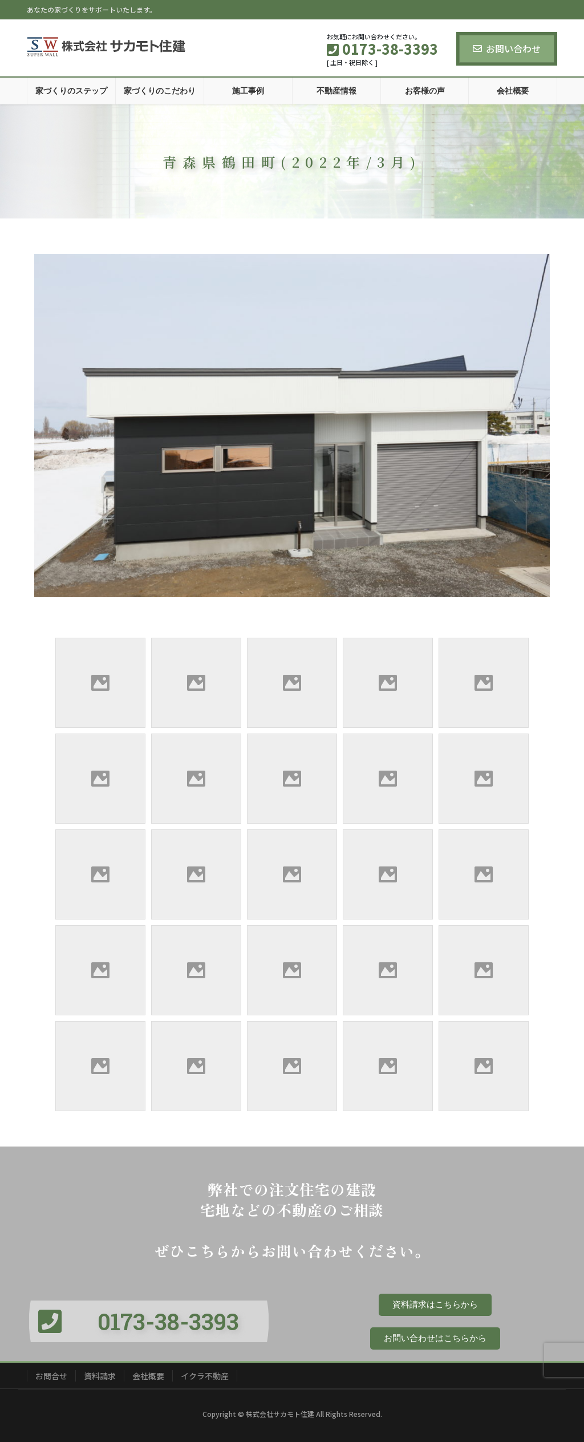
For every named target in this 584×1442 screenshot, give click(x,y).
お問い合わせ (507, 48)
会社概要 (148, 1376)
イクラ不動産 (205, 1376)
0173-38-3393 (168, 1321)
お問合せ (51, 1376)
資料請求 (100, 1376)
